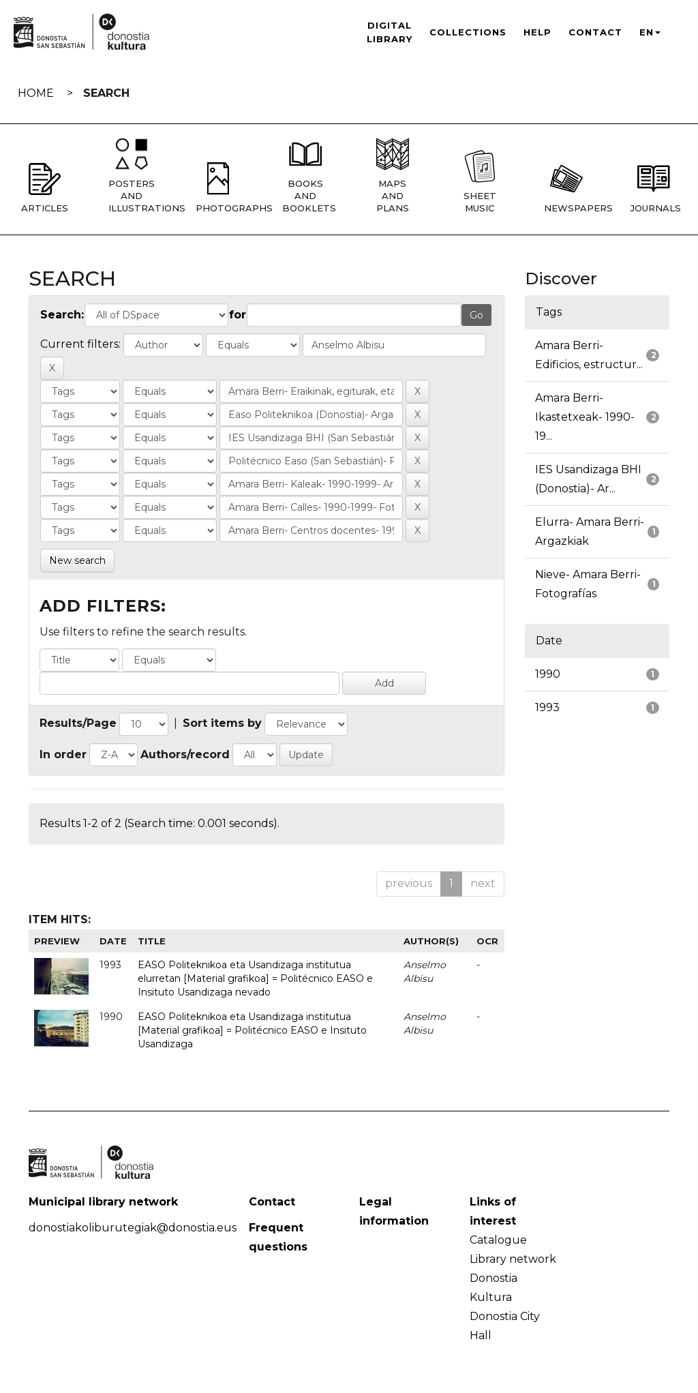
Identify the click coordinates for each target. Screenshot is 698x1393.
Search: (62, 314)
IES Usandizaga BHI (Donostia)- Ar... (588, 479)
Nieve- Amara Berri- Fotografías (588, 584)
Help (537, 32)
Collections (467, 32)
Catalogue (498, 1239)
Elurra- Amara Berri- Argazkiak (589, 531)
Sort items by (222, 723)
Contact (595, 32)
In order (63, 754)
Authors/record (185, 754)
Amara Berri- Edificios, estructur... (589, 355)
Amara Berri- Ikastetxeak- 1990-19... (585, 417)
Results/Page (78, 723)
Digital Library (389, 32)
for (237, 314)
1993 (547, 707)
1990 (547, 674)
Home (36, 93)
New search (77, 560)
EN (650, 32)
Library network (513, 1259)
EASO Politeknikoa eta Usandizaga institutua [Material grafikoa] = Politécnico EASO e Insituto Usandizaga (252, 1030)
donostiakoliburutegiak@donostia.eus (133, 1227)
